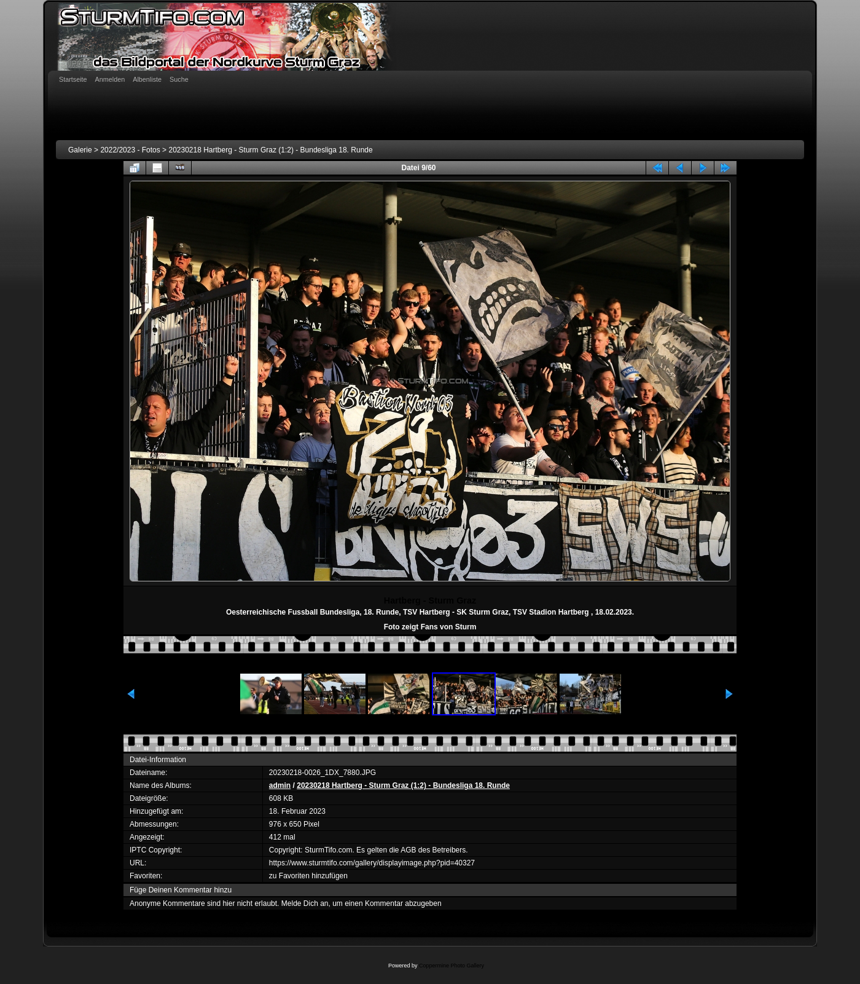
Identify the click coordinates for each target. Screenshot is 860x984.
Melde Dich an (305, 903)
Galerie (80, 150)
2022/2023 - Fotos (130, 150)
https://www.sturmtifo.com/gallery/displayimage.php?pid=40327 (372, 863)
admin (280, 785)
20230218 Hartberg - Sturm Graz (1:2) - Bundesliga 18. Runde (270, 150)
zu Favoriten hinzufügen (308, 876)
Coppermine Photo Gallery (451, 965)
